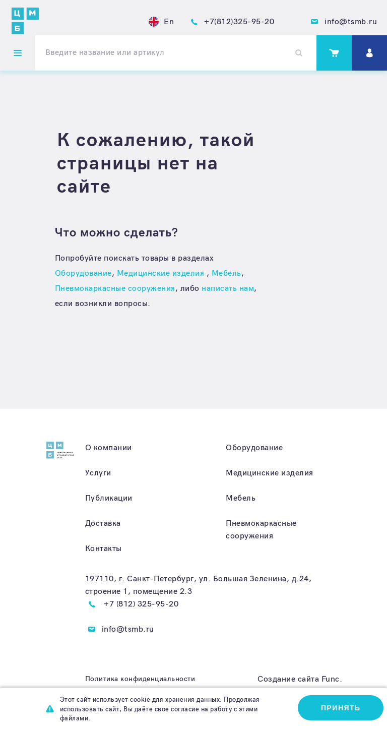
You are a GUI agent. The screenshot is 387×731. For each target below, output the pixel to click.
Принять (341, 708)
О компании (108, 448)
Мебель (226, 273)
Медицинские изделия (162, 273)
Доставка (103, 523)
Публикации (109, 498)
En (161, 22)
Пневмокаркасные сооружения (115, 288)
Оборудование (83, 273)
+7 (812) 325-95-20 (141, 604)
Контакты (103, 549)
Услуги (98, 473)
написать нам (228, 288)
